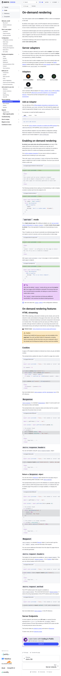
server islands (46, 64)
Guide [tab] (4, 10)
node (54, 79)
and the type (45, 392)
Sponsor (49, 672)
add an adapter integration (31, 153)
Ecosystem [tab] (6, 16)
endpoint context (37, 628)
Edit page (25, 652)
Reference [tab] (5, 13)
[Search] (30, 2)
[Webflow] (6, 658)
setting (39, 302)
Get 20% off (41, 644)
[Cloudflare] (7, 663)
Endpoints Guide (38, 631)
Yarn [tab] (36, 115)
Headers (49, 559)
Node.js (42, 90)
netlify (41, 79)
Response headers (41, 335)
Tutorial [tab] (5, 7)
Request (39, 542)
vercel (28, 88)
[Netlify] (6, 654)
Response (35, 477)
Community (41, 672)
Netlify (46, 90)
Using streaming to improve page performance (44, 329)
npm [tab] (25, 115)
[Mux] (3, 668)
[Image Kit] (11, 668)
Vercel (50, 90)
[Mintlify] (5, 672)
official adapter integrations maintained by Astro (46, 105)
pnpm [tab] (30, 115)
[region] (41, 375)
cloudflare (28, 79)
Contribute (33, 672)
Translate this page (35, 652)
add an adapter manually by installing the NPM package (43, 125)
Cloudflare (57, 90)
